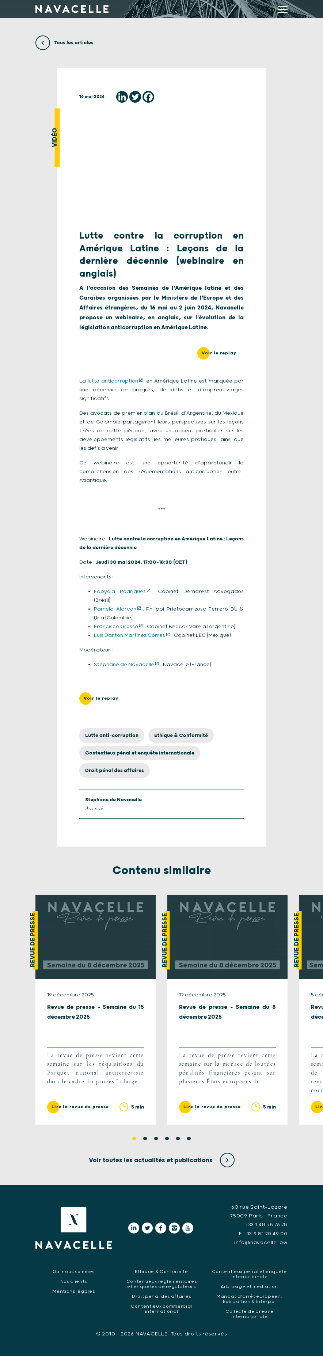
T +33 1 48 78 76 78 (263, 1226)
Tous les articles (64, 43)
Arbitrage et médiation (249, 1287)
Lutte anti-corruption (111, 736)
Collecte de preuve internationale (249, 1315)
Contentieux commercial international (161, 1309)
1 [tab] (134, 1140)
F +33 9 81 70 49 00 (262, 1235)
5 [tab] (178, 1140)
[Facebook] (148, 97)
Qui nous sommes (74, 1272)
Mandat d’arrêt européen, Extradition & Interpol (249, 1300)
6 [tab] (189, 1140)
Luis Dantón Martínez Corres (129, 636)
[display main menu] (283, 9)
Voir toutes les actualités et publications (162, 1161)
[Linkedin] (122, 97)
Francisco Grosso (116, 627)
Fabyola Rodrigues (120, 592)
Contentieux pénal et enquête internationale (139, 753)
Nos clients (74, 1282)
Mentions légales (73, 1292)
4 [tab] (167, 1140)
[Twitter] (135, 97)
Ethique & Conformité (181, 736)
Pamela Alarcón (115, 609)
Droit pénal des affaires (114, 771)
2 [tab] (145, 1140)
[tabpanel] (95, 1011)
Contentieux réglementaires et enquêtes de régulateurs (161, 1285)
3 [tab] (156, 1140)
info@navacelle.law (260, 1244)
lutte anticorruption (113, 381)
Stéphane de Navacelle (124, 665)
